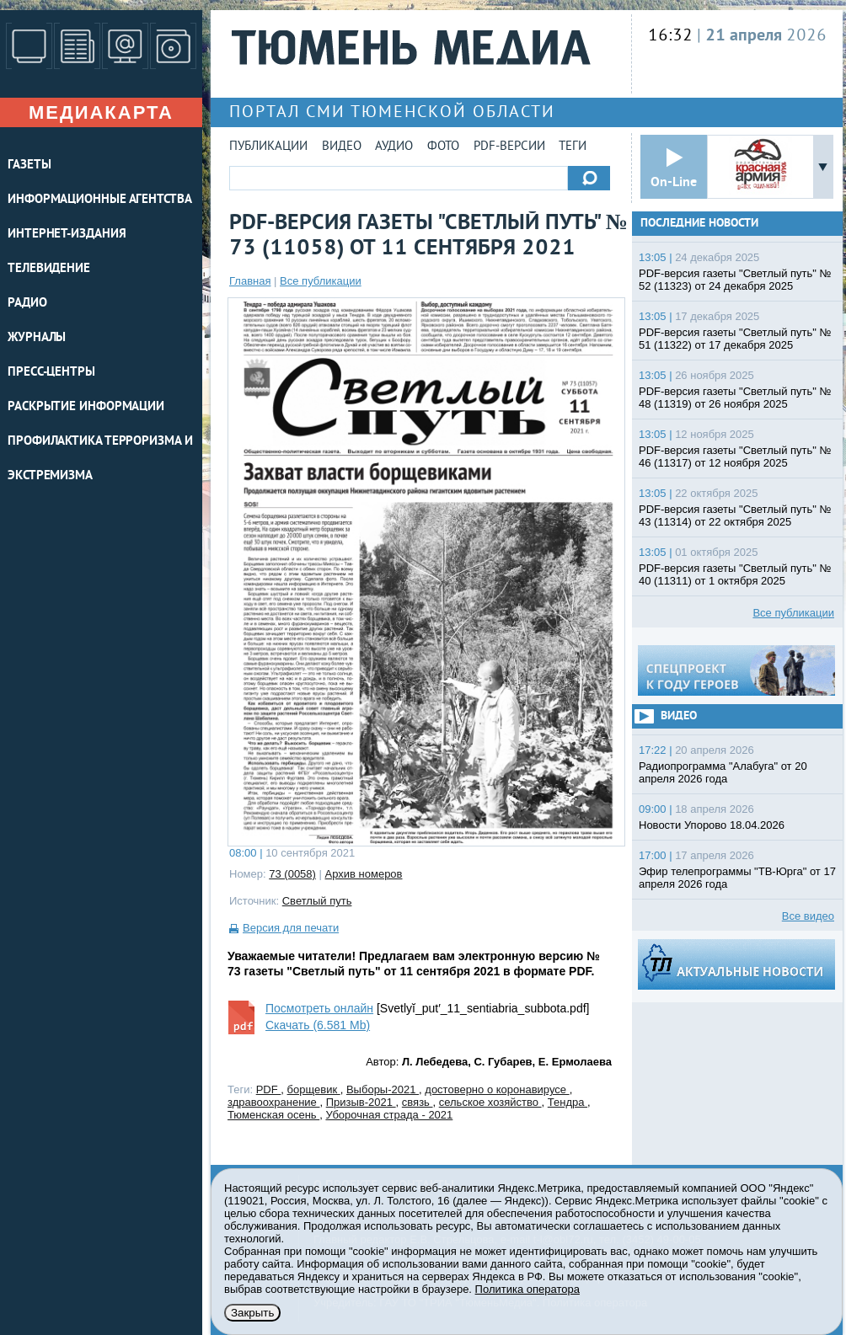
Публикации (268, 147)
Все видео (808, 916)
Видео (341, 147)
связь (417, 1102)
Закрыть (252, 1312)
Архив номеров (364, 874)
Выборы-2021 (382, 1089)
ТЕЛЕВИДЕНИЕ (49, 269)
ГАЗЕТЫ (29, 166)
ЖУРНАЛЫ (37, 338)
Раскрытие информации (86, 407)
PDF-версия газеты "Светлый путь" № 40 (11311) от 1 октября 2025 (735, 574)
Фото (443, 147)
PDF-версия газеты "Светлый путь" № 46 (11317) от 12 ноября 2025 (735, 456)
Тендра (567, 1102)
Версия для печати (291, 927)
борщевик (313, 1089)
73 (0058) (292, 874)
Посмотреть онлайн (319, 1008)
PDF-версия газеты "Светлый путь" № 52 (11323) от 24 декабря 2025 (735, 279)
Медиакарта (101, 112)
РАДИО (27, 304)
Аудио (394, 147)
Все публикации (320, 281)
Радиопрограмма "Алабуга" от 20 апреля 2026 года (723, 772)
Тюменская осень (273, 1114)
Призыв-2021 (361, 1102)
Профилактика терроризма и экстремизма (100, 459)
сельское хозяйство (490, 1102)
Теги (572, 147)
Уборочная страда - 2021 (388, 1114)
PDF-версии (509, 147)
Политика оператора (527, 1289)
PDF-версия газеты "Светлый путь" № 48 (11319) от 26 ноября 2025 (735, 397)
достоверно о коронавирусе (497, 1089)
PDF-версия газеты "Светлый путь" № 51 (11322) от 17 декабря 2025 (735, 338)
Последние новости (699, 223)
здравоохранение (273, 1102)
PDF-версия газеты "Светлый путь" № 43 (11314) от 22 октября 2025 (735, 515)
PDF (268, 1089)
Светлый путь (317, 900)
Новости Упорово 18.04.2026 (711, 825)
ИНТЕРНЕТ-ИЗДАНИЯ (67, 235)
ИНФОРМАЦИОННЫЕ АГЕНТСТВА (100, 200)
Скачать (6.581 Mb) (317, 1025)
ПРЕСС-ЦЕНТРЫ (51, 373)
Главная (249, 281)
